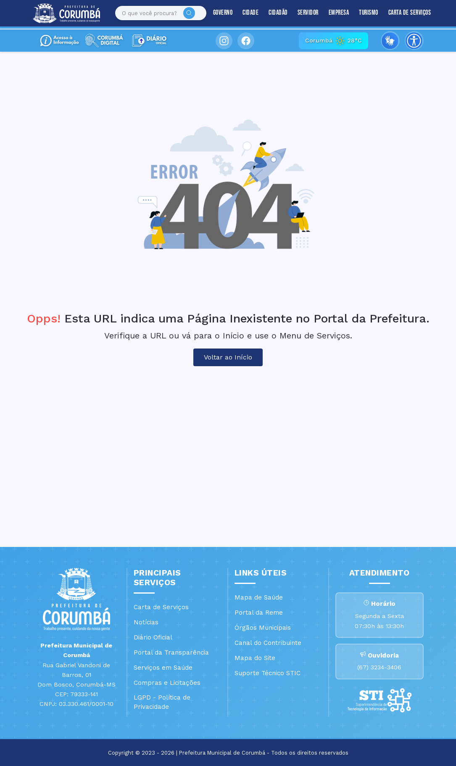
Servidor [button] (300, 13)
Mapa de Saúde (259, 597)
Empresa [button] (331, 13)
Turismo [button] (361, 13)
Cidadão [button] (270, 13)
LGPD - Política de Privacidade (162, 702)
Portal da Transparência (171, 652)
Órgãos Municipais (263, 627)
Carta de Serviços (402, 13)
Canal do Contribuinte (268, 643)
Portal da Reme (259, 612)
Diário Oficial (153, 637)
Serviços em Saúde (163, 667)
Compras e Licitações (167, 683)
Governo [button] (215, 13)
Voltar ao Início (228, 357)
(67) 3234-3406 (379, 668)
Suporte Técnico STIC (267, 673)
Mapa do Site (255, 658)
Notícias (146, 622)
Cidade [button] (243, 13)
